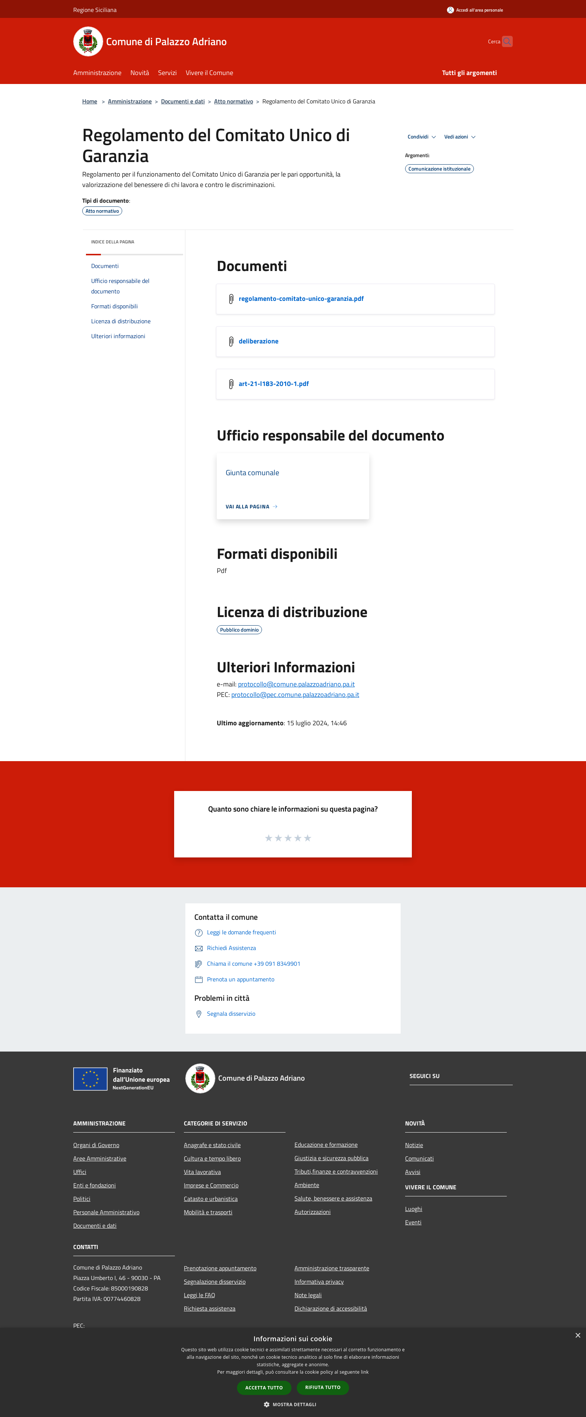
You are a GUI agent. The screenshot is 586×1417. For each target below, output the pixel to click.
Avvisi (412, 1171)
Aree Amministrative (99, 1158)
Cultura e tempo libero (212, 1158)
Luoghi (413, 1208)
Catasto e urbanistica (211, 1198)
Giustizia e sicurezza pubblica (331, 1157)
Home (89, 101)
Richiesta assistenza (209, 1308)
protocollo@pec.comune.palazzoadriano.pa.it (295, 694)
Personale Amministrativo (106, 1212)
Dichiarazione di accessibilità (330, 1308)
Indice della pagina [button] (112, 241)
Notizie (414, 1144)
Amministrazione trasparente (331, 1268)
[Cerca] (504, 41)
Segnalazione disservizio (215, 1281)
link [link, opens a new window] (365, 1372)
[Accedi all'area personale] (475, 10)
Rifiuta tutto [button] (323, 1387)
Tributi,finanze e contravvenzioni (336, 1171)
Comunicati (419, 1158)
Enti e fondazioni (94, 1185)
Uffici (79, 1171)
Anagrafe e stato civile (212, 1144)
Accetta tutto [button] (264, 1388)
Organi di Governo (96, 1144)
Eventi (413, 1222)
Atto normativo (233, 101)
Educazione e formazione (326, 1144)
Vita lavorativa (202, 1171)
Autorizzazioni (312, 1211)
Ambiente (306, 1184)
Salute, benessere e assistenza (333, 1198)
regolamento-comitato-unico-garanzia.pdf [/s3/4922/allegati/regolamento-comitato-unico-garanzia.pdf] (301, 298)
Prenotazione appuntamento (220, 1268)
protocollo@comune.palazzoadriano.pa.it (296, 684)
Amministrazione (130, 101)
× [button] (577, 1336)
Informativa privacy (319, 1281)
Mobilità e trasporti (208, 1212)
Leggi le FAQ (199, 1294)
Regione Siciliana (95, 9)
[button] (293, 1404)
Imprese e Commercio (211, 1185)
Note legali (308, 1294)
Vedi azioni (461, 137)
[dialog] (293, 1372)
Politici (81, 1198)
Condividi (423, 137)
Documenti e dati (183, 101)
